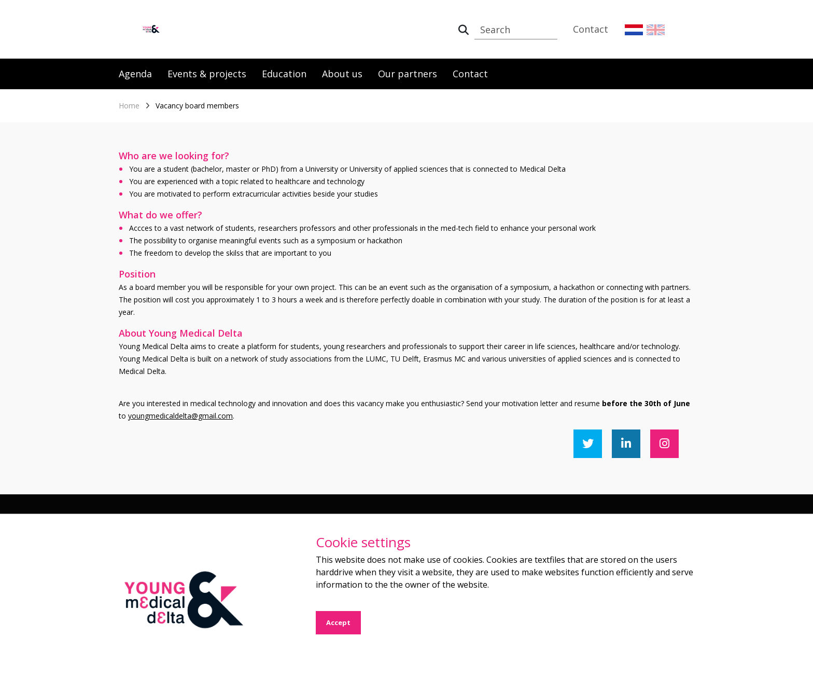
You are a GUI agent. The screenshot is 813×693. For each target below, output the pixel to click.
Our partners (407, 73)
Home (129, 105)
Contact (590, 29)
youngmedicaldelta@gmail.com (180, 416)
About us (342, 73)
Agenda (135, 73)
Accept (338, 622)
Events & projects (206, 73)
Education (284, 73)
